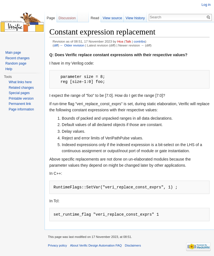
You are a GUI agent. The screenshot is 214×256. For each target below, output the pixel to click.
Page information (21, 109)
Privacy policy (57, 245)
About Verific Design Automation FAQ (96, 245)
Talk (128, 41)
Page (51, 18)
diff (56, 45)
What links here (20, 82)
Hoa (120, 41)
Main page (13, 53)
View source (112, 18)
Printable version (21, 98)
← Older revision (72, 45)
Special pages (19, 93)
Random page (15, 63)
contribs (139, 41)
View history (135, 18)
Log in (206, 5)
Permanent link (20, 104)
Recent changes (17, 58)
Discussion (67, 18)
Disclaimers (133, 245)
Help (8, 69)
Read (95, 18)
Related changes (21, 88)
